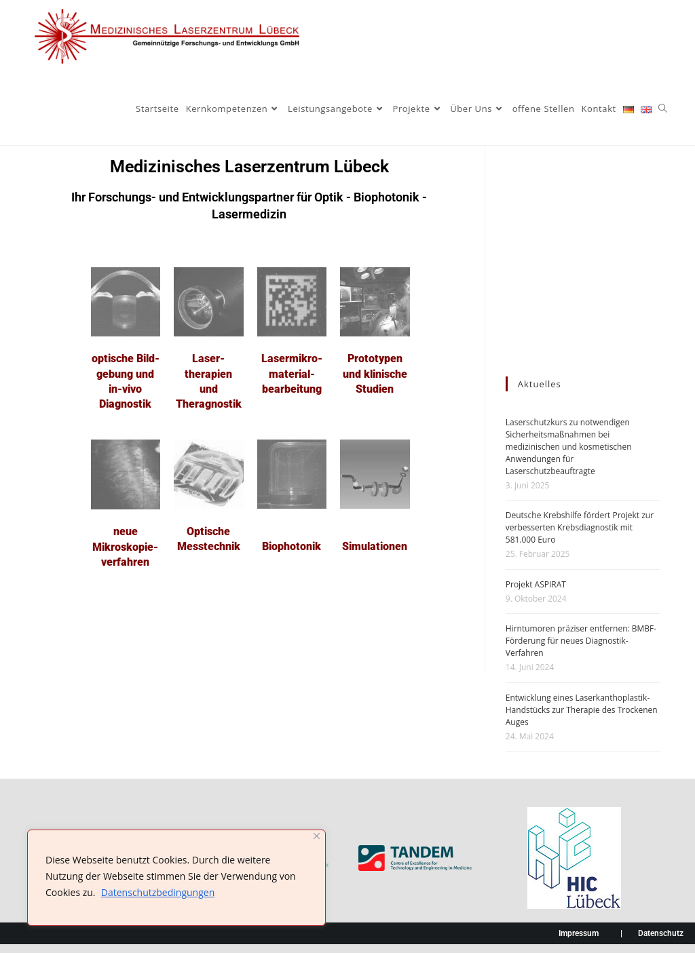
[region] (176, 878)
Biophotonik (291, 546)
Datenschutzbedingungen (157, 892)
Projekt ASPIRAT (536, 584)
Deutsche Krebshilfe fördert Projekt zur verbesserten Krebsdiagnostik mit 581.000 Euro (580, 527)
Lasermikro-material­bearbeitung (291, 373)
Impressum (579, 933)
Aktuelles (539, 384)
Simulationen (374, 546)
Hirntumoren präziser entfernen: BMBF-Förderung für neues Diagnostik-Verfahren (581, 641)
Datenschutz (660, 933)
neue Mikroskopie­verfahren (125, 546)
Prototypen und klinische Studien (375, 373)
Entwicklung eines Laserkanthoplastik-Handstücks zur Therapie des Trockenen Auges (582, 710)
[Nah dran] (317, 836)
